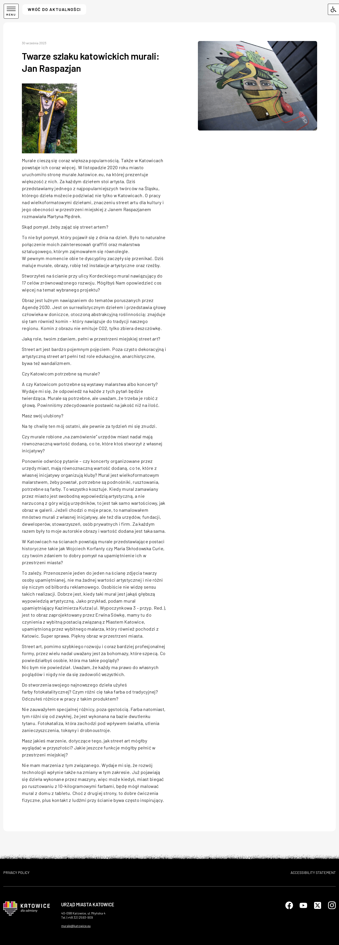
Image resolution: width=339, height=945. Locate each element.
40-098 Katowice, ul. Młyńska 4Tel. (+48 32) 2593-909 (83, 915)
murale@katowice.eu (76, 926)
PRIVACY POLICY (16, 872)
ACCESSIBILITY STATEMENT (313, 872)
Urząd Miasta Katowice (87, 904)
